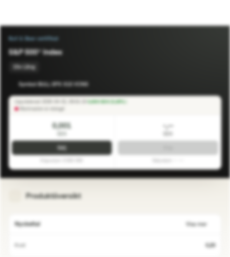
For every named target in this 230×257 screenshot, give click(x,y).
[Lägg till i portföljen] (214, 84)
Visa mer (200, 224)
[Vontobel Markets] (28, 13)
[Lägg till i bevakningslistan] (200, 84)
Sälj (61, 148)
